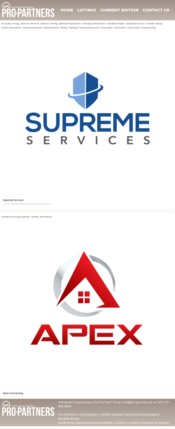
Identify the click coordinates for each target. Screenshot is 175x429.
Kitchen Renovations (11, 27)
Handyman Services (135, 23)
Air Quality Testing (10, 23)
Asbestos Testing (48, 23)
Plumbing (73, 27)
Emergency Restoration (94, 23)
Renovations (107, 27)
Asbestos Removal (30, 23)
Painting (63, 27)
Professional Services (89, 27)
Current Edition (119, 10)
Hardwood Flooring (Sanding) (15, 216)
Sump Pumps (133, 27)
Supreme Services (13, 200)
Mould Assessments (32, 27)
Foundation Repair (115, 23)
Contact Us (156, 10)
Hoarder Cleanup (154, 23)
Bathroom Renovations (70, 23)
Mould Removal (51, 27)
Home (67, 10)
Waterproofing (148, 27)
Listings (86, 10)
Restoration (120, 27)
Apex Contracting (13, 393)
